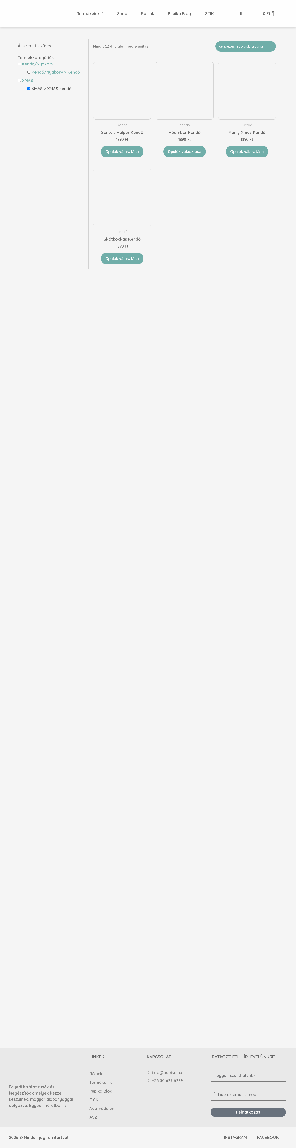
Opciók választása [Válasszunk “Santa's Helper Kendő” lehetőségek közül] (122, 151)
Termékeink (100, 1082)
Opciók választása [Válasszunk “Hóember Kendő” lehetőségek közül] (184, 151)
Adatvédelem (102, 1108)
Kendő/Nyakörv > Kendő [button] (56, 72)
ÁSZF (94, 1116)
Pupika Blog (100, 1090)
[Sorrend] (245, 46)
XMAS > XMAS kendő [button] (51, 88)
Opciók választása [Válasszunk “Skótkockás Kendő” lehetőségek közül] (122, 258)
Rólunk (96, 1073)
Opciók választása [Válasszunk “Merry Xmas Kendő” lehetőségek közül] (247, 151)
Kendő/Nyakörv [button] (37, 64)
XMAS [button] (27, 80)
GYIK (93, 1099)
